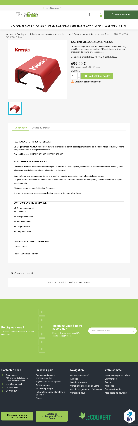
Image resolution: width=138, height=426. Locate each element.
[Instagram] (42, 319)
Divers (99, 26)
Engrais (41, 26)
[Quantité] (74, 76)
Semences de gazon (22, 26)
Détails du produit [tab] (41, 127)
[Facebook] (42, 312)
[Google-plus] (42, 334)
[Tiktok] (42, 349)
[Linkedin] (42, 327)
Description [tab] (21, 127)
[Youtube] (42, 341)
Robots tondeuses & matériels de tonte (70, 26)
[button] (90, 14)
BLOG (124, 26)
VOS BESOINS (112, 26)
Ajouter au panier (97, 76)
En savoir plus (44, 370)
